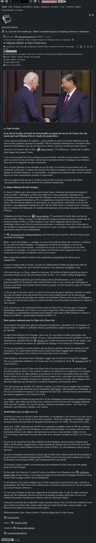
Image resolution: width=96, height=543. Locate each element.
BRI (17, 62)
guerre (5, 49)
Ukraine (20, 57)
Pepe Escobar (11, 51)
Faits (10, 7)
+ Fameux (69, 7)
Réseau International (26, 528)
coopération (10, 47)
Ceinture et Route (43, 54)
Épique (37, 7)
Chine (8, 57)
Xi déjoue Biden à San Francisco (25, 43)
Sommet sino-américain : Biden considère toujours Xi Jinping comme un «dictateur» (47, 31)
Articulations (27, 7)
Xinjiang (37, 57)
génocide (33, 47)
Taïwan (14, 57)
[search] (18, 1)
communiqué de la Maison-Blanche (25, 234)
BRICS (13, 62)
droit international (22, 47)
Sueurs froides (47, 149)
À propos (19, 10)
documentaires (10, 27)
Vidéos (78, 7)
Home (4, 7)
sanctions (53, 47)
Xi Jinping (21, 60)
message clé (80, 361)
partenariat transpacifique (73, 54)
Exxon (8, 65)
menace (40, 340)
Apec (8, 62)
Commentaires (8, 10)
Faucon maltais (42, 216)
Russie (26, 57)
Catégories (45, 7)
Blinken (14, 60)
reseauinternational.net (27, 37)
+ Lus (62, 7)
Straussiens (31, 54)
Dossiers (54, 7)
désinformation (43, 47)
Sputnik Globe (21, 523)
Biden (8, 60)
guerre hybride (56, 54)
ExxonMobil (15, 65)
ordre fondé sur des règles (16, 54)
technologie (69, 47)
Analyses (17, 7)
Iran (31, 57)
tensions (61, 47)
